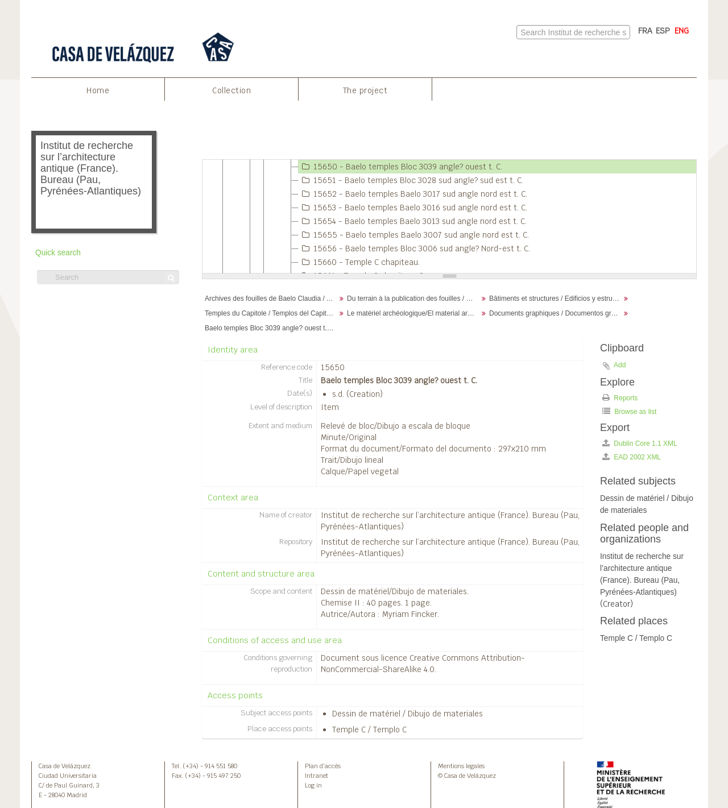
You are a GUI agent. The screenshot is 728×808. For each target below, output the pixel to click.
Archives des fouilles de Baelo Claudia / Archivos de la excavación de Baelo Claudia (271, 299)
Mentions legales (461, 766)
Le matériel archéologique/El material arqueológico (414, 313)
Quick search (58, 252)
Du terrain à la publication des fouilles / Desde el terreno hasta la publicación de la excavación (414, 299)
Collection (231, 90)
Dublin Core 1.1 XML (639, 443)
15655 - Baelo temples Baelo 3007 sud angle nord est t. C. (414, 235)
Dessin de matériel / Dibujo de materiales (407, 713)
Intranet (316, 776)
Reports (620, 397)
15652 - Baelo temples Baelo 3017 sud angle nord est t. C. (413, 194)
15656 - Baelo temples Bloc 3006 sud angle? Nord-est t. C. (414, 248)
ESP (663, 31)
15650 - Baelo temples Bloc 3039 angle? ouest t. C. (400, 166)
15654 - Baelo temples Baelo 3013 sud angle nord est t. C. (413, 221)
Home (97, 90)
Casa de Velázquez (64, 766)
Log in (313, 785)
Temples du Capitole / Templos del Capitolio (271, 313)
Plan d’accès (323, 766)
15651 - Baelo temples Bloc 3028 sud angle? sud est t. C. (411, 180)
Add (620, 365)
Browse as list (629, 411)
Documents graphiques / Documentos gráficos (556, 313)
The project (365, 90)
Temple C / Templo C (369, 729)
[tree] (449, 217)
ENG (682, 31)
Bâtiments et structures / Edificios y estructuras (556, 299)
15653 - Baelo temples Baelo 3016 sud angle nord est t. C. (413, 207)
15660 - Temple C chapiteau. (359, 262)
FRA (645, 31)
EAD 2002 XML (631, 457)
